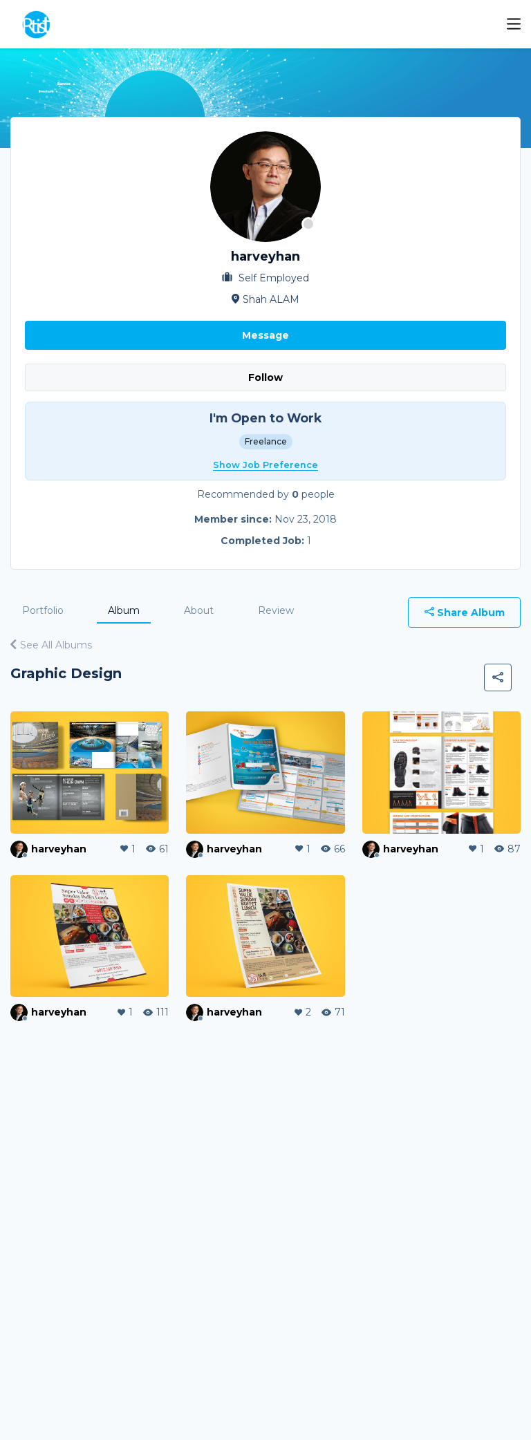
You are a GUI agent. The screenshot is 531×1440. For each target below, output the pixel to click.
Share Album (465, 612)
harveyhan (58, 849)
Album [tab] (124, 610)
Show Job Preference (265, 465)
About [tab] (199, 610)
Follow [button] (265, 377)
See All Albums (51, 645)
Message (265, 335)
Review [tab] (276, 610)
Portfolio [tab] (43, 610)
